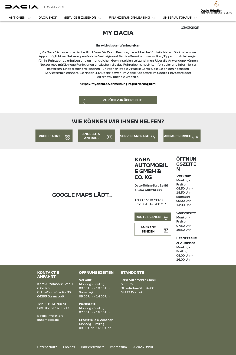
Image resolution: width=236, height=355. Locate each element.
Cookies (69, 347)
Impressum (118, 347)
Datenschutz (47, 347)
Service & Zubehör (80, 17)
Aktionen (17, 17)
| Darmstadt (54, 6)
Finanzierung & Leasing (129, 17)
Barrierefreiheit (92, 347)
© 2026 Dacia (143, 347)
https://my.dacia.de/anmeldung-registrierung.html (118, 83)
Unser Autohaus (177, 17)
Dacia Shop (47, 17)
